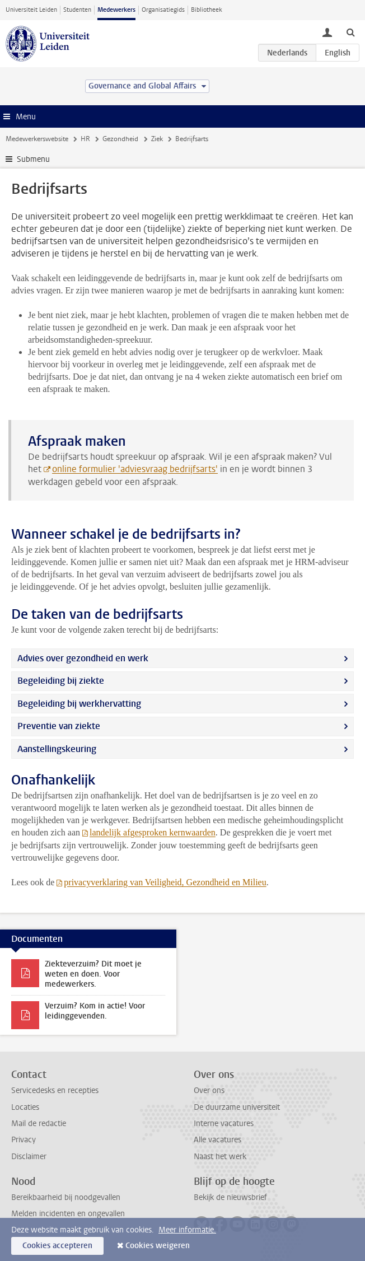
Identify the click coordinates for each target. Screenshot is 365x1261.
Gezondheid (120, 138)
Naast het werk (220, 1156)
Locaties (25, 1107)
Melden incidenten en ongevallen (68, 1213)
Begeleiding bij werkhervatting (79, 703)
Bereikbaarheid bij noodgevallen (65, 1197)
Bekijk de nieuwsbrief (230, 1197)
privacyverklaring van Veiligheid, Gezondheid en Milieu (165, 882)
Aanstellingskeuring (56, 749)
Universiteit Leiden (31, 10)
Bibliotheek (206, 10)
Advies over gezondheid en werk (82, 658)
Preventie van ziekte (58, 726)
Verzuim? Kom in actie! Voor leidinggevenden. (95, 1011)
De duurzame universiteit (237, 1107)
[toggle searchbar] (350, 32)
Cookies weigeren (157, 1245)
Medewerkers (116, 10)
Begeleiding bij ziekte (60, 680)
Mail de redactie (38, 1123)
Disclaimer (28, 1156)
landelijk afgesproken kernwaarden (153, 832)
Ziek (157, 138)
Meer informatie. (187, 1230)
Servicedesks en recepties (55, 1090)
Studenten (77, 10)
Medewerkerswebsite (37, 138)
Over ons (209, 1090)
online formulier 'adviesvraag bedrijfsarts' (135, 469)
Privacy (23, 1139)
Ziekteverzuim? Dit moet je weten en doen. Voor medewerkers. (93, 974)
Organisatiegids (163, 10)
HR (85, 138)
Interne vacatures (224, 1123)
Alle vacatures (217, 1139)
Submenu (33, 159)
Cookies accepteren (57, 1245)
